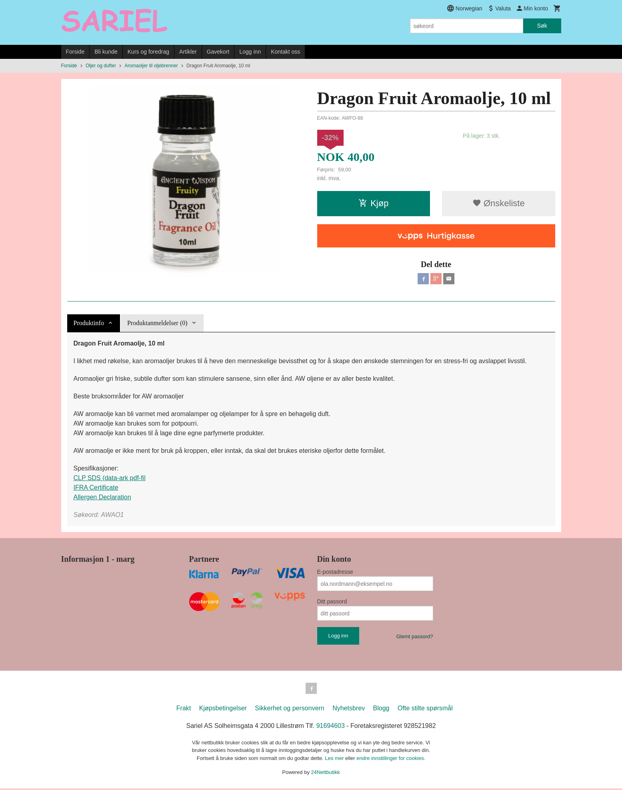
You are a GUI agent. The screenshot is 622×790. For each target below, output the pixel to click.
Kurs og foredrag (148, 51)
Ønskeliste (498, 203)
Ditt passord (332, 601)
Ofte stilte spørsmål (425, 709)
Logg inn (250, 51)
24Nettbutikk (325, 774)
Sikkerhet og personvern (289, 709)
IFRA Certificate (96, 487)
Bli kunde (106, 51)
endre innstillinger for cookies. (390, 760)
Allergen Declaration (102, 497)
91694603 (330, 727)
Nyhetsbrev (348, 709)
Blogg (381, 709)
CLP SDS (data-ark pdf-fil (110, 477)
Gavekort (218, 51)
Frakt (183, 709)
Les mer (335, 760)
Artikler (188, 51)
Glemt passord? (414, 636)
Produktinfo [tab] (89, 323)
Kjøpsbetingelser (223, 709)
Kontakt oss (285, 51)
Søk (542, 25)
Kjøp (373, 203)
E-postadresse (335, 572)
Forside (75, 51)
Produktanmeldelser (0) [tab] (157, 323)
